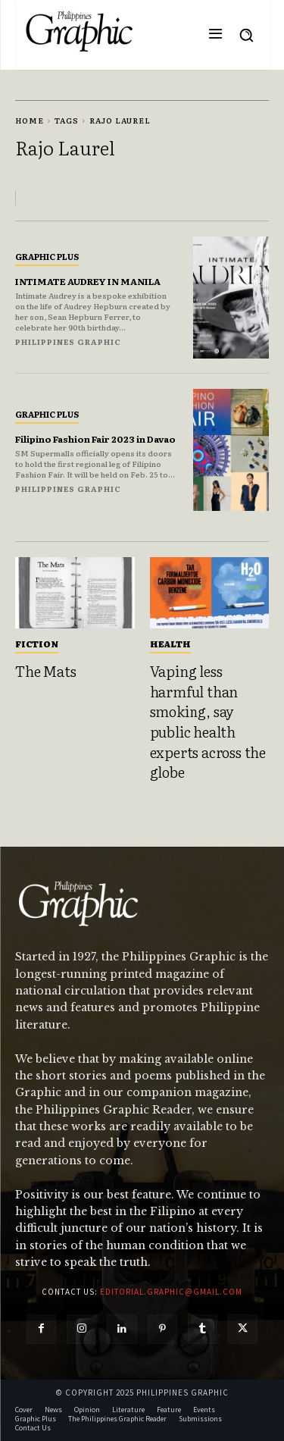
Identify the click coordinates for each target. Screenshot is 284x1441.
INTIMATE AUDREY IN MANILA (88, 281)
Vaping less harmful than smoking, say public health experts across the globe (208, 721)
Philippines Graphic (68, 341)
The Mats (45, 670)
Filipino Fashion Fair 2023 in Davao (95, 439)
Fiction (36, 643)
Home (29, 120)
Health (170, 643)
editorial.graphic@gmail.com (171, 1291)
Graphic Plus (47, 256)
